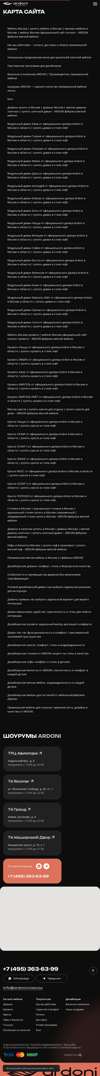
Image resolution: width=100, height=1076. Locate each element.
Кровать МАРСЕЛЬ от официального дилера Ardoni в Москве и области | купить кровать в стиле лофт (47, 386)
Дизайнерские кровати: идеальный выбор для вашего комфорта (49, 624)
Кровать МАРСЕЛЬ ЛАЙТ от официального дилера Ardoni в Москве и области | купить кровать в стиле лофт (50, 399)
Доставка (41, 1019)
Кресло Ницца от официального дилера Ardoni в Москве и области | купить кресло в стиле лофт (44, 423)
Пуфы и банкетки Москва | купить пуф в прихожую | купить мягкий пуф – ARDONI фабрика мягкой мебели (46, 547)
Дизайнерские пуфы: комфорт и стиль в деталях (38, 662)
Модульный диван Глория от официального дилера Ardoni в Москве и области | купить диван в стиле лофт (46, 138)
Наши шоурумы (75, 1009)
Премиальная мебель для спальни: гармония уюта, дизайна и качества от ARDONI (47, 709)
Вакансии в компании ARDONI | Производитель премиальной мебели (47, 76)
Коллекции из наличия (16, 1030)
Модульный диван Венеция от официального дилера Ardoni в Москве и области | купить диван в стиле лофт (47, 237)
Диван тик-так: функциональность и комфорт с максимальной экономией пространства (48, 634)
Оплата (40, 1014)
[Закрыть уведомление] (57, 1067)
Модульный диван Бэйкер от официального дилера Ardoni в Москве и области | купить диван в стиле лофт (46, 200)
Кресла (7, 1014)
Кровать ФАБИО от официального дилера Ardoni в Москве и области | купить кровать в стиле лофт (46, 361)
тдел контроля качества (17, 1044)
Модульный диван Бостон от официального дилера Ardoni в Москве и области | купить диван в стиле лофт (46, 262)
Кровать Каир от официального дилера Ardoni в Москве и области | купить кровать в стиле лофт (44, 374)
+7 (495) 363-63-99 (28, 876)
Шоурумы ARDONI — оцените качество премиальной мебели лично (47, 88)
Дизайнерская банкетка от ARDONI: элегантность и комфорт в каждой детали (47, 672)
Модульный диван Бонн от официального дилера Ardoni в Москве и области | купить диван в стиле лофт (45, 212)
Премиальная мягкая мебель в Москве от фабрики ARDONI (45, 557)
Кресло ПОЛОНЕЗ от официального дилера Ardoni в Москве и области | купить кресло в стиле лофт (46, 498)
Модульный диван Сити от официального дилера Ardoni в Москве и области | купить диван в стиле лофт (45, 324)
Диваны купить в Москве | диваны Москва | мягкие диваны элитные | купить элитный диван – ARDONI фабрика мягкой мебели (46, 111)
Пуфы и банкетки (13, 1019)
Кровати (8, 1009)
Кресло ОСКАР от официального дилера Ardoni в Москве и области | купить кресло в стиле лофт (44, 436)
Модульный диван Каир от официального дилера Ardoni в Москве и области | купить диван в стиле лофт (45, 126)
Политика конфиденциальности (46, 1044)
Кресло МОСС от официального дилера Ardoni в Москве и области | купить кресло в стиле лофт (49, 473)
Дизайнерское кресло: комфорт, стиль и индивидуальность (46, 645)
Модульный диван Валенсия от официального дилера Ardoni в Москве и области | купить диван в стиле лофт (47, 274)
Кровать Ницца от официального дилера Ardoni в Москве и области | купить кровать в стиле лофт (45, 349)
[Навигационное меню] (95, 4)
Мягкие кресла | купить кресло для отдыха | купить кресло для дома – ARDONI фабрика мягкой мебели (48, 411)
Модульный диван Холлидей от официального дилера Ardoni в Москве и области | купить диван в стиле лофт (47, 188)
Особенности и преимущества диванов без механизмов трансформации (44, 576)
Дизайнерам (73, 999)
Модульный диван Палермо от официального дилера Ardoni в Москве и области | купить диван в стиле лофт (47, 150)
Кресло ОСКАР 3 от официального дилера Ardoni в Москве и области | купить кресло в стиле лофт (45, 485)
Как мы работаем (46, 1004)
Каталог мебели (12, 999)
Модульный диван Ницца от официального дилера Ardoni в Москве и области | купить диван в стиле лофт (46, 225)
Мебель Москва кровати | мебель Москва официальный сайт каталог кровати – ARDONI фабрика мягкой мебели (47, 336)
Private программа (46, 1025)
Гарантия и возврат (47, 1009)
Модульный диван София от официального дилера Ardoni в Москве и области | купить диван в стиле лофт (45, 250)
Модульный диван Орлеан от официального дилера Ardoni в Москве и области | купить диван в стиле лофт (46, 312)
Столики (8, 1025)
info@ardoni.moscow (23, 988)
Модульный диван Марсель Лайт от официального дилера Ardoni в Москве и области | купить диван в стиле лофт (49, 299)
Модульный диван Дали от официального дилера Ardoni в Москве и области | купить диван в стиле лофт (45, 175)
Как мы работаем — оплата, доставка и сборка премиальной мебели (47, 47)
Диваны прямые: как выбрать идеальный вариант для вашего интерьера (48, 601)
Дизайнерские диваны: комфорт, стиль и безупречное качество (49, 566)
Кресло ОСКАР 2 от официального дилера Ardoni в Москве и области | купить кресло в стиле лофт (45, 448)
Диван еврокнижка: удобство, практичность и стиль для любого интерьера (49, 613)
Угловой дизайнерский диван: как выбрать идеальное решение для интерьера (48, 589)
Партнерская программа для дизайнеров (34, 65)
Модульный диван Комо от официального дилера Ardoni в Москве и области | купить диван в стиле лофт (45, 287)
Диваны (8, 1004)
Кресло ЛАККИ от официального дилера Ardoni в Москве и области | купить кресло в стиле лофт (44, 461)
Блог (10, 99)
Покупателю (43, 999)
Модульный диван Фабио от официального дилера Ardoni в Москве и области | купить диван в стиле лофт (45, 163)
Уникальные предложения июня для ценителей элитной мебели (49, 57)
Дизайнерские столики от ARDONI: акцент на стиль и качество (48, 653)
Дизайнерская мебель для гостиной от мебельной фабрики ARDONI (46, 697)
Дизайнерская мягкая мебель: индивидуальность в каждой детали (45, 684)
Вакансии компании (77, 1004)
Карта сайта (70, 1044)
